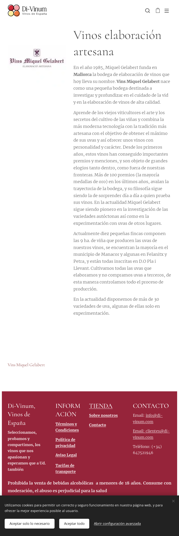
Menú (167, 10)
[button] (147, 10)
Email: (139, 431)
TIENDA (101, 406)
